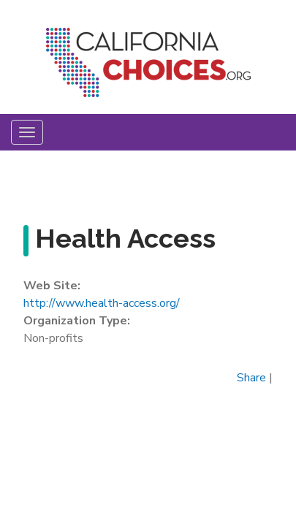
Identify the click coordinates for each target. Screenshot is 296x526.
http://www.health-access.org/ (101, 303)
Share (251, 378)
